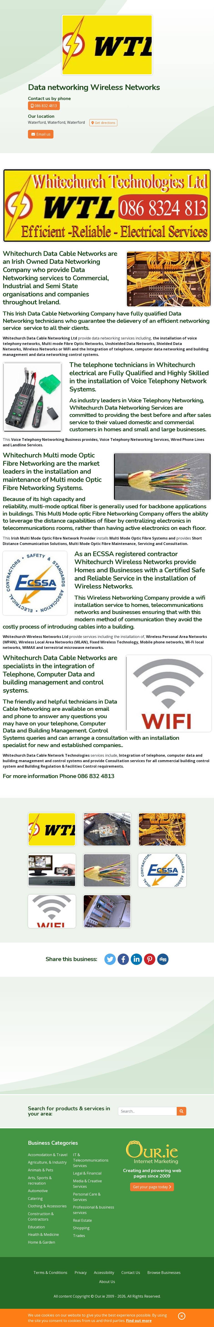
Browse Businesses (164, 1272)
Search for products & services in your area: (69, 1111)
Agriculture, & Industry (47, 1162)
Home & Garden (41, 1242)
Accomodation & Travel (47, 1154)
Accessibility (104, 1272)
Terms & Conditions (50, 1272)
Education (36, 1226)
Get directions (103, 123)
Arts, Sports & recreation (40, 1180)
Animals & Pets (40, 1170)
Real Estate (82, 1220)
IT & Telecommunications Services (90, 1160)
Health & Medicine (43, 1234)
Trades (79, 1235)
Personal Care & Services (87, 1197)
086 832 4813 (44, 105)
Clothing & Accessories (47, 1206)
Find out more (139, 1320)
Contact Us (130, 1272)
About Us (107, 1281)
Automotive (38, 1190)
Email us (40, 134)
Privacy (81, 1272)
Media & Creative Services (87, 1183)
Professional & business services (93, 1210)
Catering (35, 1198)
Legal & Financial (87, 1173)
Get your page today (152, 1186)
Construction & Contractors (41, 1216)
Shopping (81, 1227)
